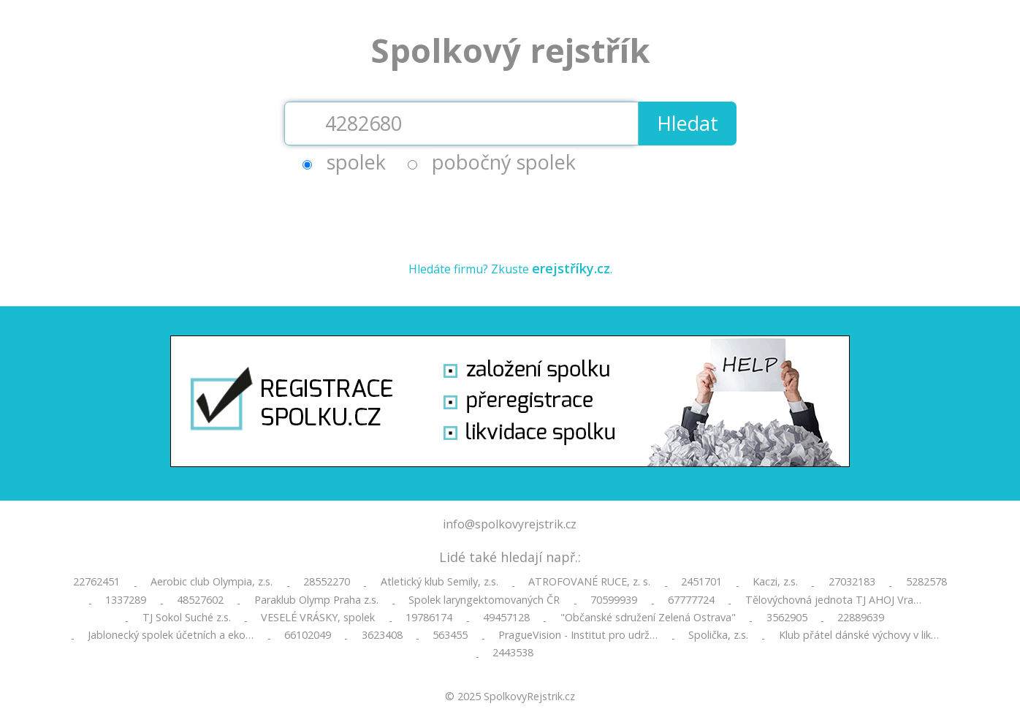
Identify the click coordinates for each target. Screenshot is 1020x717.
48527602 (200, 600)
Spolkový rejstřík (510, 50)
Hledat (687, 123)
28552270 (326, 581)
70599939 (613, 600)
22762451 (96, 581)
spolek (356, 161)
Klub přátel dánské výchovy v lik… (859, 635)
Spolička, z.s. (718, 635)
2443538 (512, 652)
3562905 (786, 617)
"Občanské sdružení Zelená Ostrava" (648, 617)
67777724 (691, 600)
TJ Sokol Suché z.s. (186, 617)
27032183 (852, 581)
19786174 (429, 617)
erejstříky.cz (571, 268)
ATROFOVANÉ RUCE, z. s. (589, 581)
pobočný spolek (504, 161)
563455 (450, 635)
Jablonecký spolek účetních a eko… (171, 635)
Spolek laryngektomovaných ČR (484, 600)
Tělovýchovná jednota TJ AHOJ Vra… (833, 600)
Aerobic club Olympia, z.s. (212, 581)
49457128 (506, 617)
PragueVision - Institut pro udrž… (578, 635)
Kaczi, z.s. (775, 581)
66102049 (307, 635)
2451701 (701, 581)
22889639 (860, 617)
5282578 (926, 581)
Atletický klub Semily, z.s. (439, 581)
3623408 (382, 635)
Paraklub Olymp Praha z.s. (316, 600)
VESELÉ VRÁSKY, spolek (318, 617)
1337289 (125, 600)
